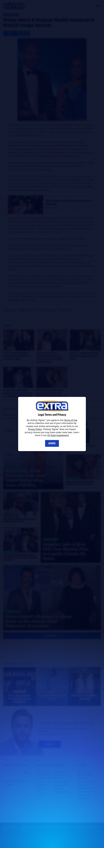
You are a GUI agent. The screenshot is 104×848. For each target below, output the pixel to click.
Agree (52, 443)
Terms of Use (70, 420)
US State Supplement (58, 435)
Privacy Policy (35, 429)
